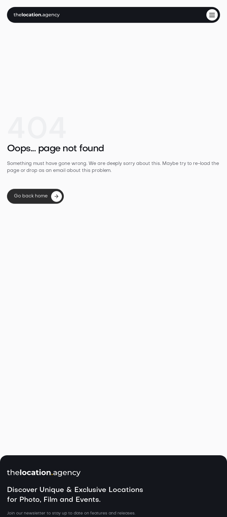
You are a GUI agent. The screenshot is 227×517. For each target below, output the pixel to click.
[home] (37, 15)
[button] (212, 15)
